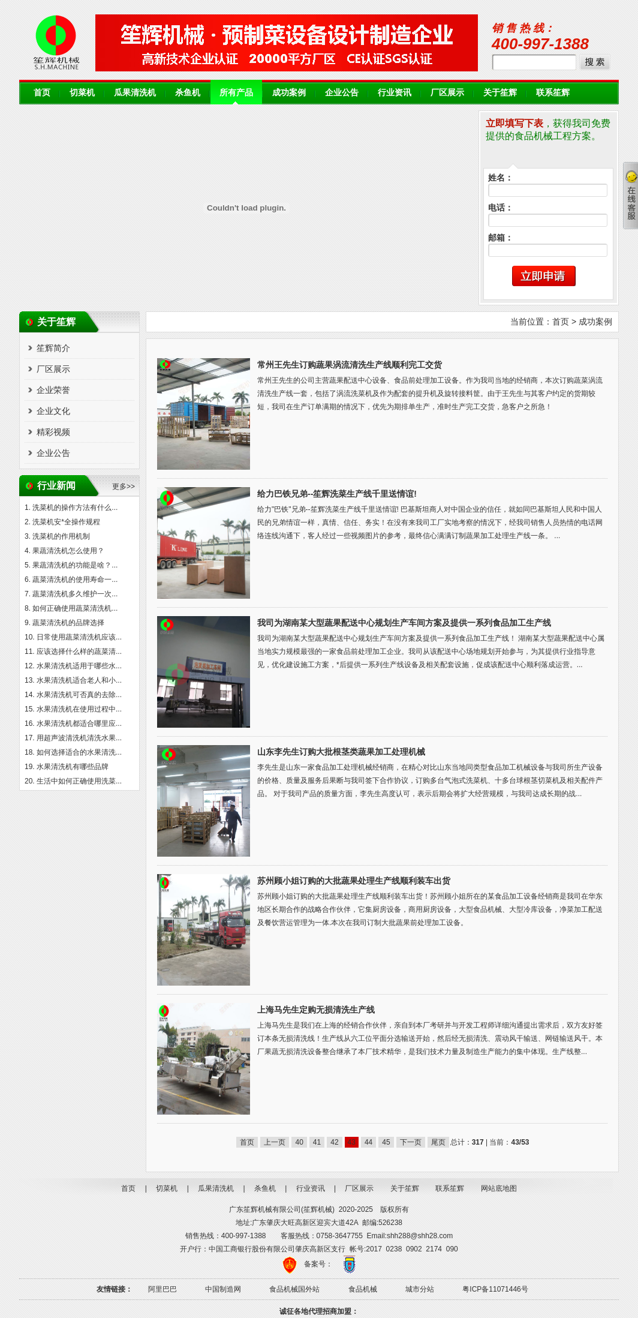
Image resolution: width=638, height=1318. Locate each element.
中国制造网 (223, 1289)
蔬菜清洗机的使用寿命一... (75, 579)
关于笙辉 (500, 92)
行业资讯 (394, 92)
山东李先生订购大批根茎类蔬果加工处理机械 (341, 751)
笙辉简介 (53, 348)
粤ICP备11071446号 (495, 1289)
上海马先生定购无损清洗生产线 (316, 1009)
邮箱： (500, 237)
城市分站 (419, 1289)
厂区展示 (447, 92)
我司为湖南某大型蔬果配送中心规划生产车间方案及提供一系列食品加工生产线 (404, 623)
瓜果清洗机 (135, 92)
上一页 (274, 1142)
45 (386, 1142)
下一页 (411, 1142)
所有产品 (236, 92)
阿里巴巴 (162, 1289)
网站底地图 (499, 1188)
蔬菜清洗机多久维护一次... (75, 594)
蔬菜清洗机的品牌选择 (68, 623)
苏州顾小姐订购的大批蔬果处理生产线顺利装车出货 (353, 880)
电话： (500, 207)
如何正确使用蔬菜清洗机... (75, 608)
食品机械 (362, 1289)
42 (334, 1142)
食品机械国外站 (294, 1289)
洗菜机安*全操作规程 (66, 522)
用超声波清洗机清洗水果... (79, 738)
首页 (42, 92)
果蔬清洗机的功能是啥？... (75, 565)
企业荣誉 (53, 390)
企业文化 (53, 411)
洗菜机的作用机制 (61, 536)
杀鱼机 (187, 92)
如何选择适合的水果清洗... (79, 752)
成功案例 (289, 92)
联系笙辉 (553, 92)
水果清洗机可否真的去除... (79, 694)
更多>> (123, 486)
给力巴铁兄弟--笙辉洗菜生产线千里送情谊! (337, 494)
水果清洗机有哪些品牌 (73, 766)
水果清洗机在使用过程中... (79, 709)
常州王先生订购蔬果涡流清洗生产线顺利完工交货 (349, 365)
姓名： (500, 177)
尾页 (438, 1142)
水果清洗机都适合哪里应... (79, 723)
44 (368, 1142)
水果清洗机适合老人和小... (79, 680)
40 (299, 1142)
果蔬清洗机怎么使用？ (68, 551)
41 (317, 1142)
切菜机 (82, 92)
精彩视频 (53, 432)
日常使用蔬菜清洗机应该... (79, 637)
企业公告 (342, 92)
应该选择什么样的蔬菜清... (79, 651)
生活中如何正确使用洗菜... (79, 781)
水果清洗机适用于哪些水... (79, 666)
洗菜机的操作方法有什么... (75, 507)
